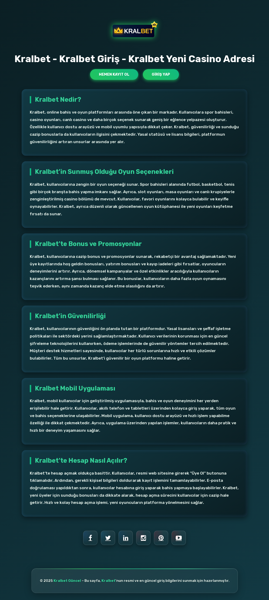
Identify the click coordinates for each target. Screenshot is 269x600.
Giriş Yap (161, 74)
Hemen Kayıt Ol (114, 74)
